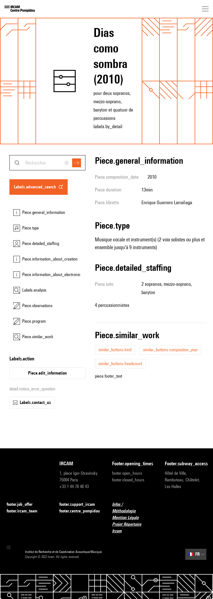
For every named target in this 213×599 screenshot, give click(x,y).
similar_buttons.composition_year (170, 349)
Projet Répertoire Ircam (133, 528)
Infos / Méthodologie (133, 508)
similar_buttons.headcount (120, 363)
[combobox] (47, 162)
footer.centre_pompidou (79, 511)
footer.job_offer (23, 504)
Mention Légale (128, 518)
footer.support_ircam (80, 504)
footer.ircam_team (25, 511)
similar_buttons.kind (114, 349)
